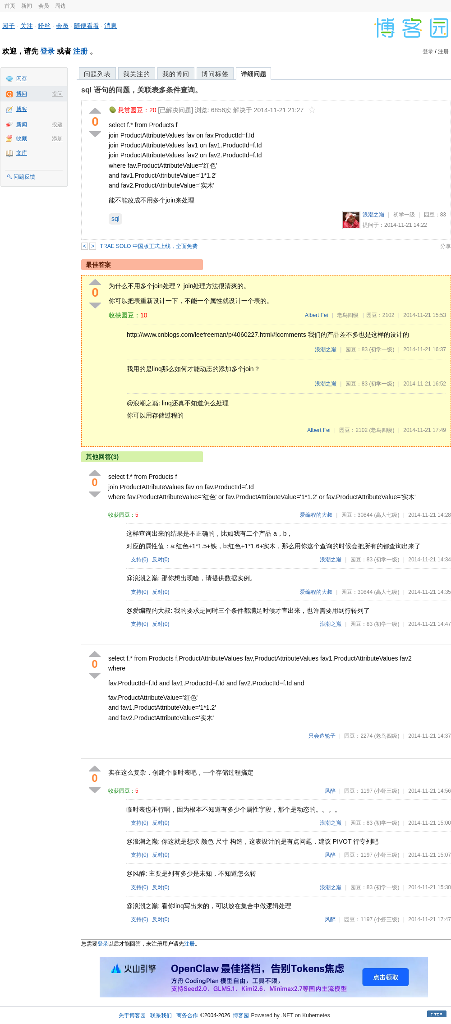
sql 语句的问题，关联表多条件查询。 (141, 90)
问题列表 (97, 74)
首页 (10, 6)
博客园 (241, 1015)
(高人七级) (386, 515)
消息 (110, 25)
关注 (26, 25)
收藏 (21, 138)
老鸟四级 (348, 315)
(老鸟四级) (381, 430)
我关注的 (136, 74)
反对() (161, 559)
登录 (47, 51)
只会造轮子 (322, 736)
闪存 (21, 78)
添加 (57, 138)
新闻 (26, 6)
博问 (21, 94)
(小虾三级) (386, 791)
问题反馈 (24, 177)
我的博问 (175, 74)
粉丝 (44, 25)
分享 (445, 246)
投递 (57, 124)
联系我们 (161, 1015)
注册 (80, 51)
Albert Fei (316, 315)
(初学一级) (381, 349)
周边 (60, 6)
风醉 (330, 791)
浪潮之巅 (373, 214)
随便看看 (86, 25)
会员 (43, 6)
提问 (57, 94)
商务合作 (187, 1015)
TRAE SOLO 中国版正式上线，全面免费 (149, 246)
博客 (21, 109)
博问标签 (215, 74)
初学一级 (404, 214)
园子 (8, 25)
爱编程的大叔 (316, 515)
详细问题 (253, 74)
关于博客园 (132, 1015)
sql (115, 218)
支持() (139, 559)
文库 (21, 153)
